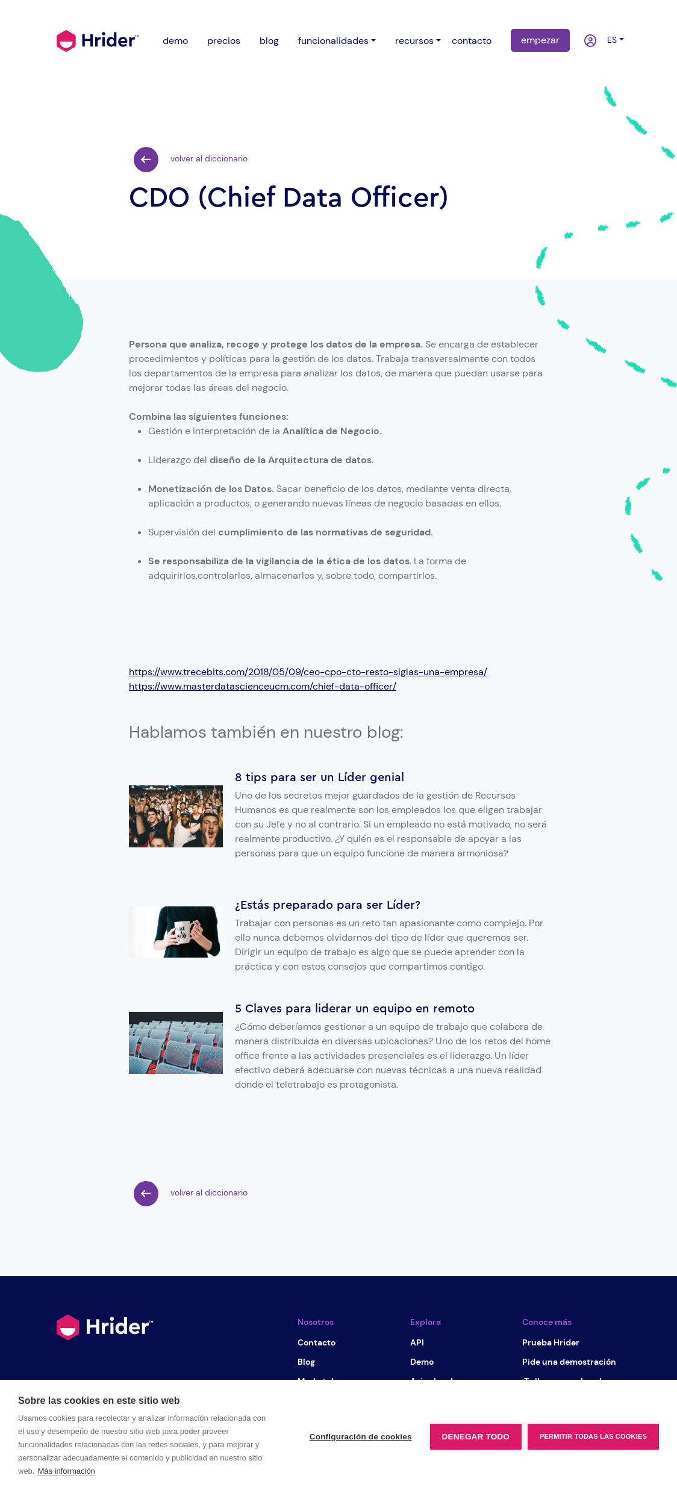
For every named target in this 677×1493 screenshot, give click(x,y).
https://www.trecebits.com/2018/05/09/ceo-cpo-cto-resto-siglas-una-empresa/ (308, 671)
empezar (540, 40)
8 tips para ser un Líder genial (319, 777)
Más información (66, 1471)
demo (175, 40)
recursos (414, 40)
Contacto (316, 1342)
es (609, 39)
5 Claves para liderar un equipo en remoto (355, 1009)
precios (223, 40)
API (417, 1342)
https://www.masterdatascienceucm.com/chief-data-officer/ (262, 686)
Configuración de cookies (361, 1436)
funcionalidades (333, 40)
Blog (306, 1361)
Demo (422, 1361)
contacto (471, 40)
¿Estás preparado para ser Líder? (327, 905)
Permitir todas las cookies (593, 1436)
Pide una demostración (569, 1361)
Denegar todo (476, 1436)
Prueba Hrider (550, 1342)
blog (269, 40)
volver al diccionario (191, 159)
